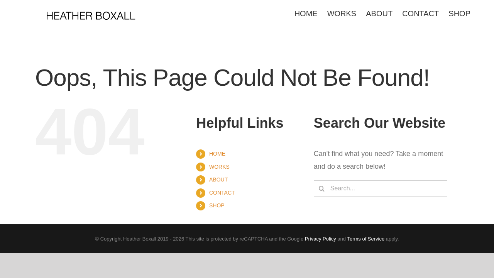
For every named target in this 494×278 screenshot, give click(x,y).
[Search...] (380, 188)
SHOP (217, 205)
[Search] (322, 188)
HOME (217, 154)
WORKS (219, 167)
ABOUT (218, 179)
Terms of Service (365, 239)
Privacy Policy (320, 239)
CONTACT (222, 193)
